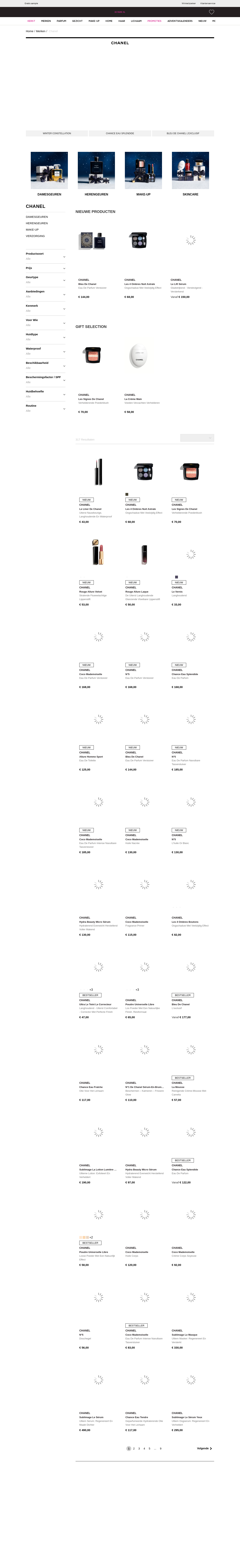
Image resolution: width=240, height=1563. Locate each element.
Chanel (53, 31)
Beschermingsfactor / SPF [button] (45, 379)
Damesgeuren (49, 194)
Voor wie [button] (45, 322)
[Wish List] (211, 12)
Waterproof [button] (45, 351)
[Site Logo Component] (120, 12)
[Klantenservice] (207, 3)
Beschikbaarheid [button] (45, 365)
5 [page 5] (149, 1448)
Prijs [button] (45, 267)
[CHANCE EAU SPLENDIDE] (120, 133)
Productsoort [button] (45, 256)
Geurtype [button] (45, 280)
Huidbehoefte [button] (45, 394)
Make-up (143, 194)
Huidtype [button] (45, 337)
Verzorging (35, 236)
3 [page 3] (139, 1448)
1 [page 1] (129, 1448)
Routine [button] (45, 408)
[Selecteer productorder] (197, 438)
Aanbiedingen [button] (45, 294)
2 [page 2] (134, 1448)
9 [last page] (160, 1448)
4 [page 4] (144, 1448)
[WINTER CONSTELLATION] (57, 133)
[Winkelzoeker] (189, 3)
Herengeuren (96, 194)
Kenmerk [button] (45, 308)
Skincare (191, 194)
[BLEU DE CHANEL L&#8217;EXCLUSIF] (183, 133)
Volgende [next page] (203, 1448)
